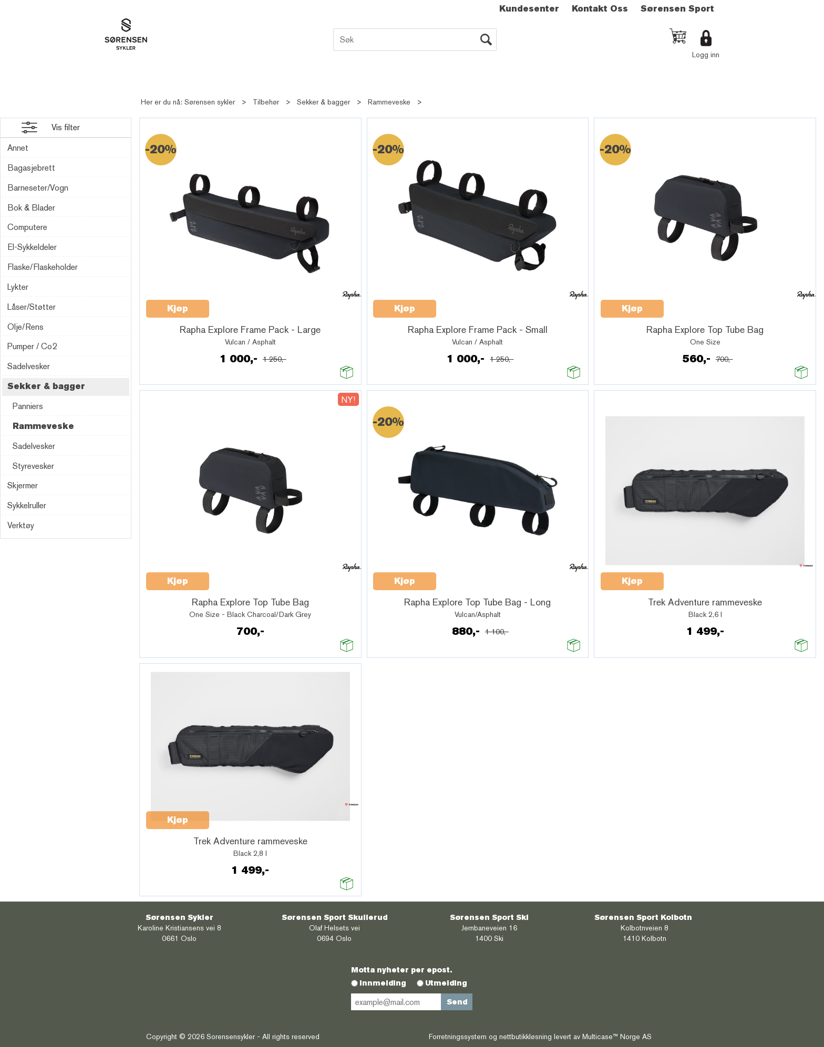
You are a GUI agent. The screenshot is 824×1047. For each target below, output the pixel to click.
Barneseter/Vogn (37, 188)
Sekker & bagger (323, 102)
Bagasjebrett (31, 168)
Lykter (17, 287)
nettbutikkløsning (525, 1036)
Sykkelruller (26, 505)
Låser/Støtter (31, 307)
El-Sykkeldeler (32, 247)
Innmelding (382, 983)
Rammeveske (389, 102)
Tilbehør (266, 102)
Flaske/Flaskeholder (42, 267)
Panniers (28, 406)
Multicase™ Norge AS (617, 1036)
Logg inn (705, 54)
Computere (27, 227)
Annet (17, 148)
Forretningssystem (458, 1036)
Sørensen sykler (209, 102)
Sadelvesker (28, 366)
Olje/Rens (25, 327)
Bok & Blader (31, 208)
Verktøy (20, 525)
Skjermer (22, 485)
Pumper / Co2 (32, 346)
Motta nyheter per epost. (401, 970)
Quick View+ (236, 303)
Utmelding (446, 983)
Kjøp (177, 308)
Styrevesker (33, 466)
